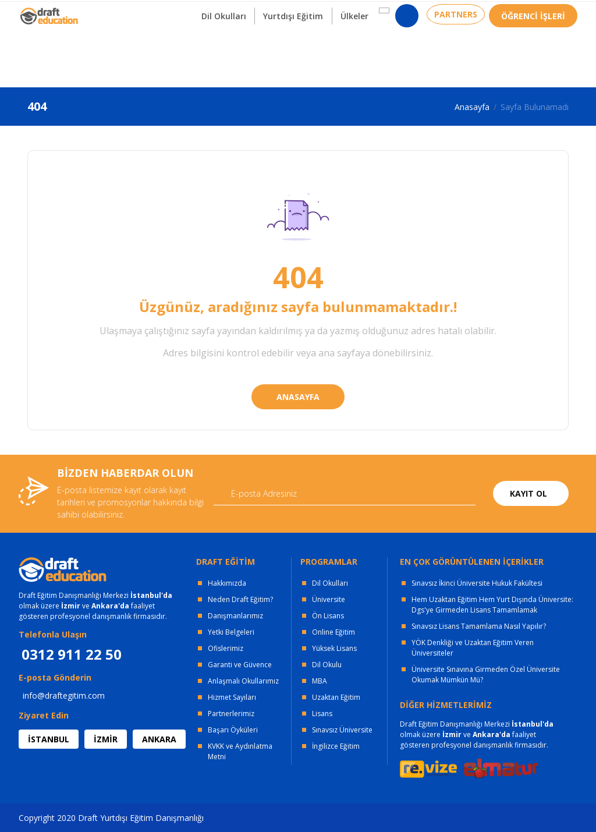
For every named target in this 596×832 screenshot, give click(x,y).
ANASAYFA (298, 396)
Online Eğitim (333, 632)
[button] (375, 52)
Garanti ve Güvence (240, 665)
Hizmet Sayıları (232, 697)
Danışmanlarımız (235, 616)
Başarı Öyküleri (233, 730)
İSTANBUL (48, 739)
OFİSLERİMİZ (112, 11)
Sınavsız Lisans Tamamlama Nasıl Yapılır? (478, 626)
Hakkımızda (227, 583)
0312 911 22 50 (548, 14)
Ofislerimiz (225, 648)
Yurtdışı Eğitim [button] (283, 57)
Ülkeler (347, 57)
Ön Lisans (328, 616)
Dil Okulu (327, 665)
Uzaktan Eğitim (336, 697)
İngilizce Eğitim (336, 746)
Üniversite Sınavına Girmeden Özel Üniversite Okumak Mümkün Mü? (485, 674)
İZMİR (106, 739)
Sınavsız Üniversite (342, 730)
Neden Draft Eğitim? (240, 599)
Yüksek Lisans (334, 648)
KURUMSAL (183, 11)
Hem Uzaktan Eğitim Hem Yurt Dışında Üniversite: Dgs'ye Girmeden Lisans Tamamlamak (492, 604)
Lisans (322, 713)
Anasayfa (472, 106)
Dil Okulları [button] (209, 57)
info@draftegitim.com (64, 695)
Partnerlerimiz (231, 713)
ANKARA (159, 739)
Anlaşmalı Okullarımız (243, 681)
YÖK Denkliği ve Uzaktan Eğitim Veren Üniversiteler (472, 648)
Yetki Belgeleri (231, 632)
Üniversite (328, 599)
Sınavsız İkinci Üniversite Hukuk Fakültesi (476, 583)
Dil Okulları (330, 583)
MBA (319, 681)
